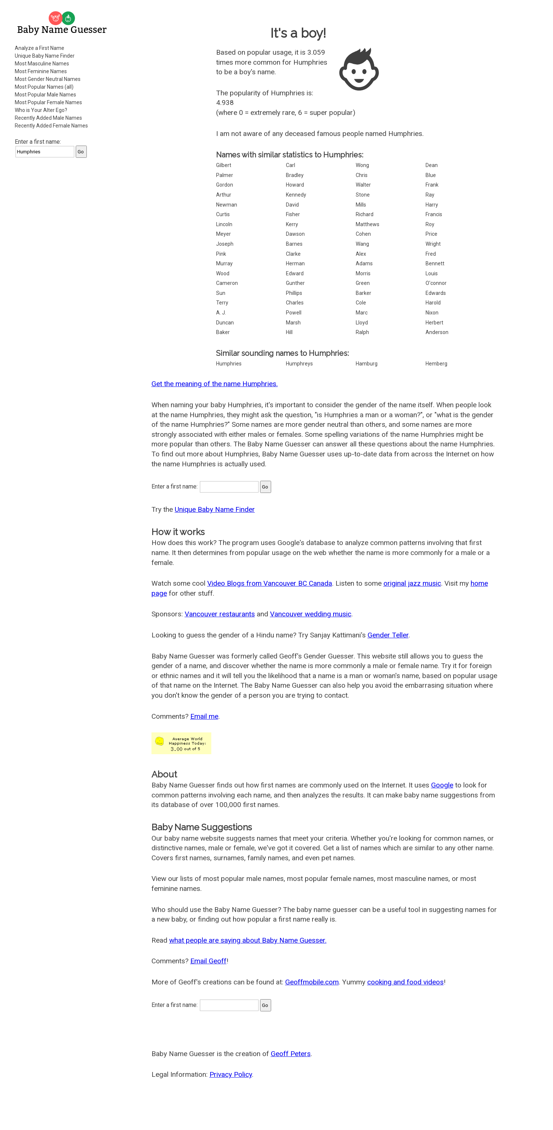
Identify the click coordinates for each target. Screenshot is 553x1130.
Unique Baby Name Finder (45, 56)
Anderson (437, 332)
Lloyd (362, 323)
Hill (289, 332)
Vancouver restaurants (220, 614)
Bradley (295, 175)
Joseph (224, 244)
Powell (293, 313)
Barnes (294, 244)
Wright (433, 244)
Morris (363, 273)
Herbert (434, 323)
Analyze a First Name (39, 48)
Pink (221, 254)
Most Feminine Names (41, 71)
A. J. (221, 313)
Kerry (292, 224)
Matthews (367, 224)
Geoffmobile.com (312, 982)
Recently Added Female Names (51, 126)
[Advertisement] (63, 275)
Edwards (436, 293)
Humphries (229, 364)
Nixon (432, 313)
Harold (433, 303)
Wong (362, 165)
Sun (220, 293)
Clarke (293, 254)
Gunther (295, 283)
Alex (361, 254)
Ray (430, 195)
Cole (361, 303)
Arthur (223, 195)
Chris (362, 175)
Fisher (293, 214)
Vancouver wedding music (310, 614)
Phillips (294, 293)
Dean (432, 165)
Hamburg (367, 364)
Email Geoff (208, 961)
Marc (362, 313)
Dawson (295, 234)
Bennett (435, 263)
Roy (430, 224)
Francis (434, 214)
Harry (432, 205)
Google (442, 785)
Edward (295, 273)
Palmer (224, 175)
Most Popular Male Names (45, 95)
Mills (361, 205)
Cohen (363, 234)
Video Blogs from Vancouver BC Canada (269, 583)
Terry (222, 303)
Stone (363, 195)
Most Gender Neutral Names (48, 79)
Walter (363, 185)
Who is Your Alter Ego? (41, 110)
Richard (364, 214)
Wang (362, 244)
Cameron (227, 283)
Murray (224, 263)
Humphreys (299, 364)
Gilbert (223, 165)
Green (363, 283)
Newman (226, 205)
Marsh (293, 323)
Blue (431, 175)
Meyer (223, 234)
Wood (222, 273)
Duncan (225, 323)
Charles (295, 303)
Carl (290, 165)
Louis (432, 273)
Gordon (224, 185)
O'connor (436, 283)
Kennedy (296, 195)
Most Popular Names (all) (44, 87)
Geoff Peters (291, 1053)
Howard (295, 185)
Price (431, 234)
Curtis (223, 214)
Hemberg (436, 364)
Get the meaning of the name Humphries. (214, 383)
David (292, 205)
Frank (432, 185)
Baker (223, 332)
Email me (204, 716)
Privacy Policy (230, 1074)
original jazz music (412, 583)
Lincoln (224, 224)
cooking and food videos (405, 982)
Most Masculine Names (42, 64)
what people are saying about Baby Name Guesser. (248, 940)
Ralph (362, 332)
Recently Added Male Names (48, 118)
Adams (364, 263)
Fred (431, 254)
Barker (363, 293)
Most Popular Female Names (48, 102)
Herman (295, 263)
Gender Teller (388, 635)
